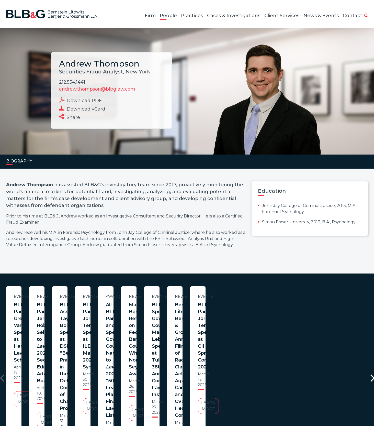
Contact (352, 15)
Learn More (55, 336)
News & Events (321, 15)
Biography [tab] (19, 161)
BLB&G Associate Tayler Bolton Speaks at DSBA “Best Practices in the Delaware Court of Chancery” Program (268, 315)
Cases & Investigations (233, 15)
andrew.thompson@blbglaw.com (97, 89)
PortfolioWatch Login (249, 401)
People (168, 15)
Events (55, 296)
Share (69, 117)
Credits (217, 401)
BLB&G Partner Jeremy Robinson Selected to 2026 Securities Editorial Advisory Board (161, 311)
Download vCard (82, 108)
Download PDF (80, 100)
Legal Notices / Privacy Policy (177, 401)
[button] (366, 16)
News (162, 296)
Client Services (281, 15)
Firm (150, 15)
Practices (192, 15)
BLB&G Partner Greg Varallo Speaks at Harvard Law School (55, 308)
